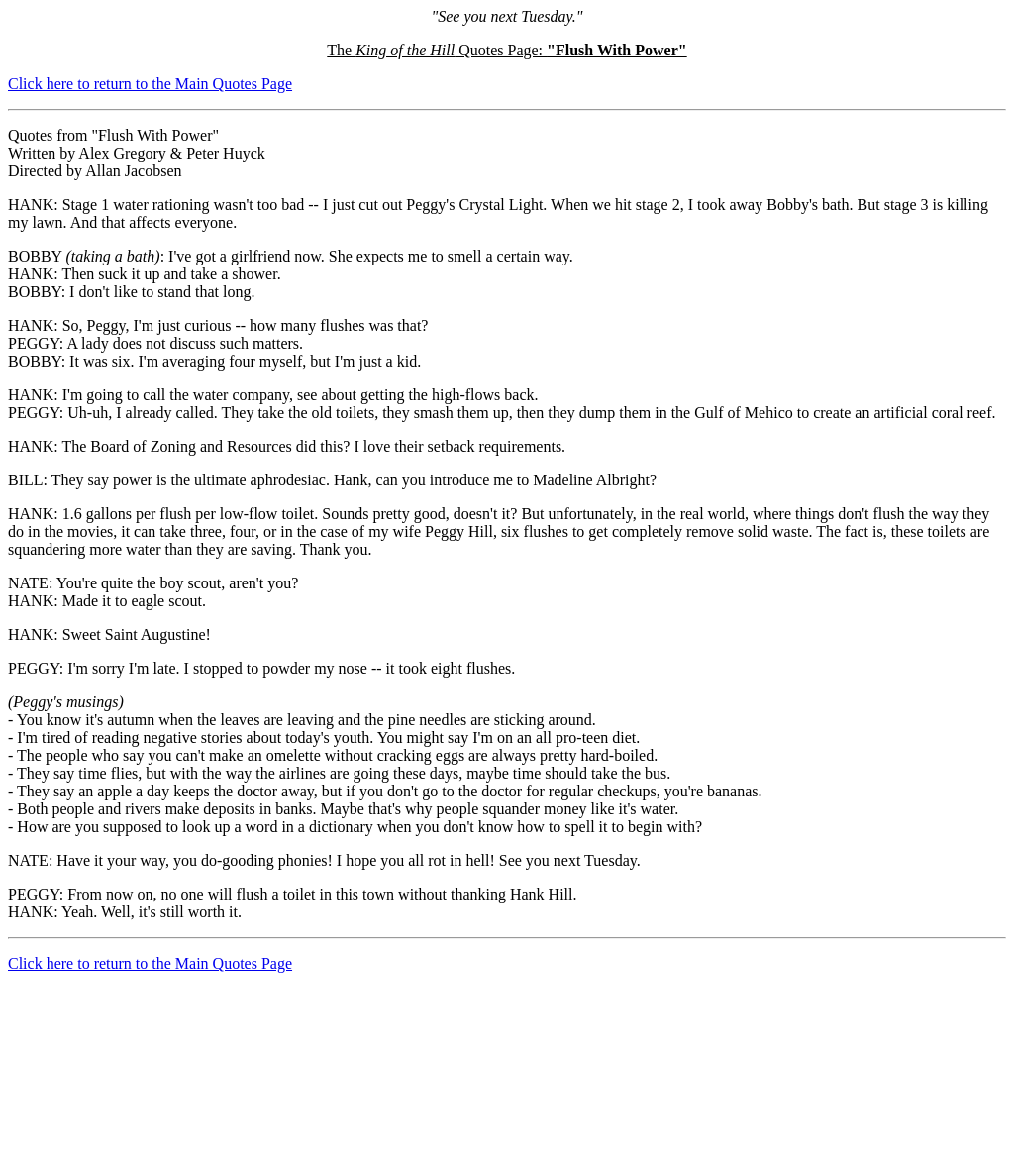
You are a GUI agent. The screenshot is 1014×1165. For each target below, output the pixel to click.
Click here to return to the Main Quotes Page (150, 83)
